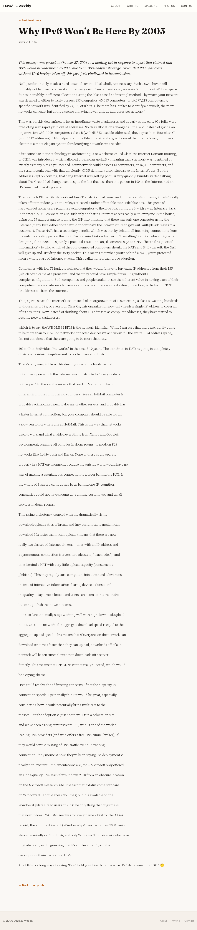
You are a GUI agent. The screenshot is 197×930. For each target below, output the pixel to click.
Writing (132, 6)
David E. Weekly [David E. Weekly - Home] (17, 6)
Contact (187, 6)
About (116, 6)
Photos (169, 6)
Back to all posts (30, 20)
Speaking (151, 6)
